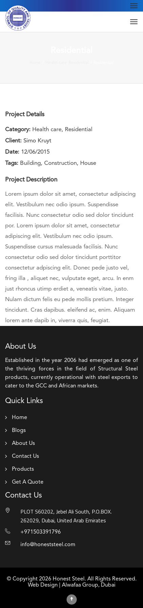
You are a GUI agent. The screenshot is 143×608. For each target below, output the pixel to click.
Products (23, 469)
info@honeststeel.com (47, 545)
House (88, 163)
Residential (78, 130)
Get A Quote (27, 482)
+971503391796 (40, 532)
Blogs (19, 430)
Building (30, 163)
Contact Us (25, 456)
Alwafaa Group (80, 585)
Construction (60, 163)
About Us (23, 443)
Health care (46, 130)
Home (19, 417)
